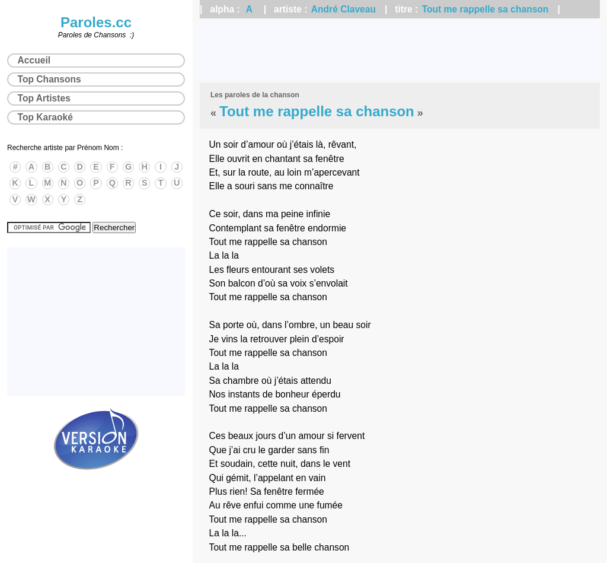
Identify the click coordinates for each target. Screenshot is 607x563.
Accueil (34, 60)
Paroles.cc (96, 22)
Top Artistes (44, 98)
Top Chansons (49, 79)
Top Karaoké (45, 117)
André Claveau (343, 9)
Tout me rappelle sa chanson (485, 9)
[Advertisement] (400, 50)
